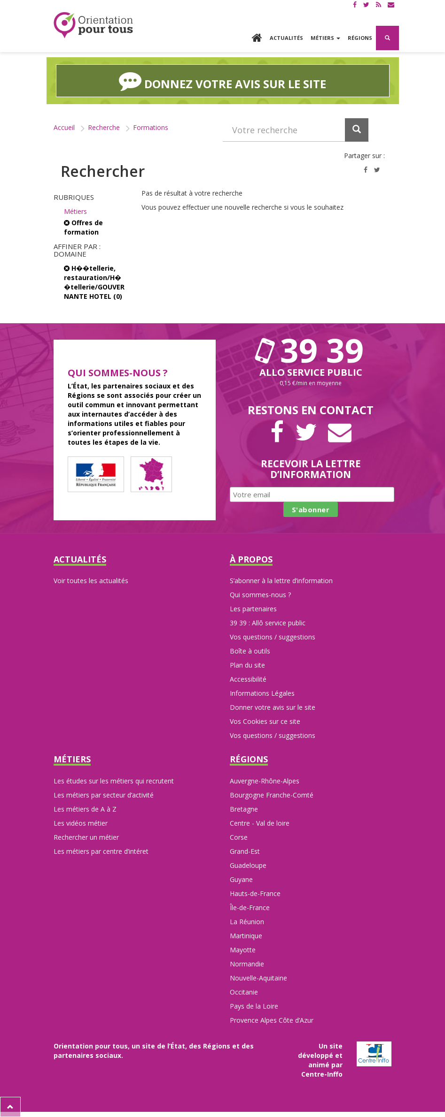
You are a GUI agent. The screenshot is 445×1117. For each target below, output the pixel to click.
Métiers (75, 211)
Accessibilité (248, 679)
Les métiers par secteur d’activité (104, 794)
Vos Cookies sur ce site (265, 721)
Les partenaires (253, 608)
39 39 (311, 349)
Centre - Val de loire (259, 823)
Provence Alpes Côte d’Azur (271, 1020)
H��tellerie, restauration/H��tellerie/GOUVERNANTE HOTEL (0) (94, 282)
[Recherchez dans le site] (296, 130)
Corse (239, 837)
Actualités (286, 37)
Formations (150, 127)
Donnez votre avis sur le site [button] (222, 80)
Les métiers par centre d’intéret (101, 851)
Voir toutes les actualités (91, 580)
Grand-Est (245, 851)
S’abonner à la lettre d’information (281, 580)
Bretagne (244, 809)
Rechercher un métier (86, 837)
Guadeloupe (248, 865)
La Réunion (247, 921)
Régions (360, 37)
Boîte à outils (250, 650)
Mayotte (243, 949)
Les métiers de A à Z (85, 809)
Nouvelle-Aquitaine (258, 977)
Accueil (64, 127)
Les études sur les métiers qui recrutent (114, 780)
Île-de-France (250, 907)
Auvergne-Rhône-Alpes (264, 780)
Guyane (241, 879)
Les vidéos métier (81, 823)
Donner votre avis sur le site (272, 707)
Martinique (246, 935)
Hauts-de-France (255, 893)
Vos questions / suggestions (272, 636)
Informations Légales (262, 693)
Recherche (104, 127)
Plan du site (247, 665)
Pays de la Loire (254, 1006)
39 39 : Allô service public (267, 622)
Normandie (247, 963)
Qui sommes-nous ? (260, 594)
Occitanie (244, 992)
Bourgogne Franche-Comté (271, 794)
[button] (387, 38)
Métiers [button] (325, 37)
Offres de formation (83, 227)
